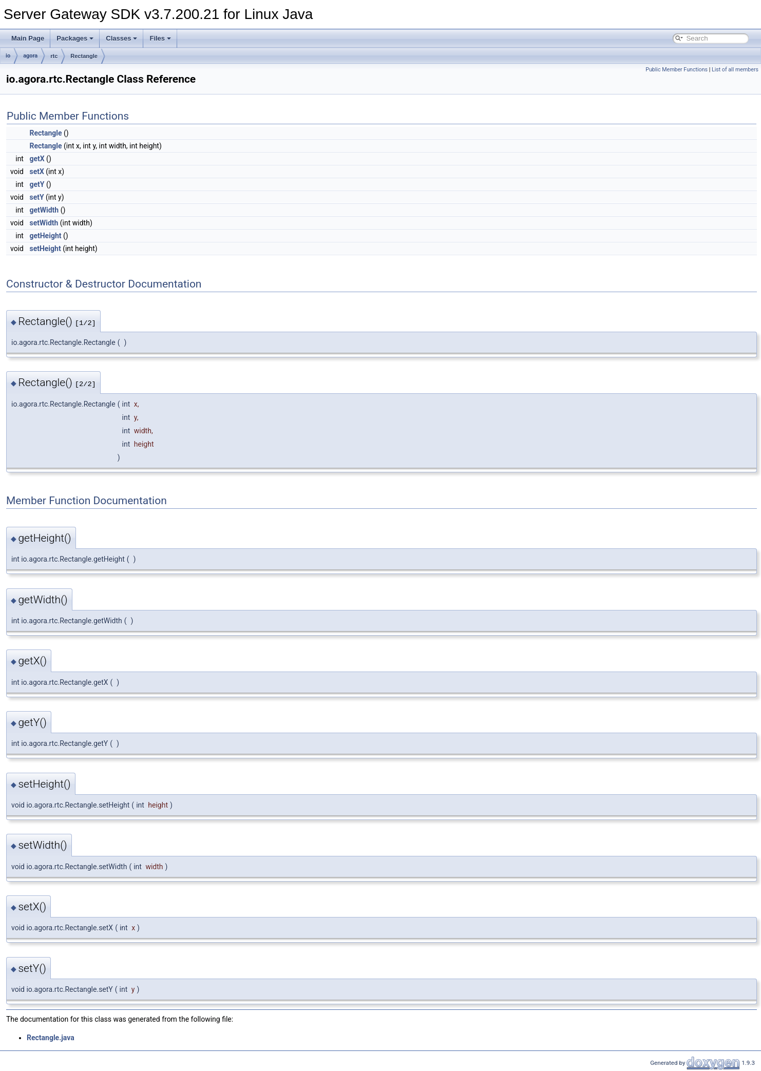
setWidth (43, 223)
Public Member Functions (676, 69)
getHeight (45, 236)
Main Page (27, 38)
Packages (74, 38)
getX (36, 159)
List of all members (735, 69)
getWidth (44, 210)
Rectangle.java (50, 1038)
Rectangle (84, 56)
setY (36, 197)
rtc (54, 56)
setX (36, 171)
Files (160, 38)
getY (36, 184)
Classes (121, 38)
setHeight (45, 248)
